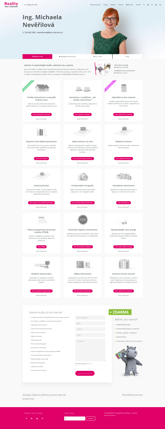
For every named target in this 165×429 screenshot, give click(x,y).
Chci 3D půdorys (123, 203)
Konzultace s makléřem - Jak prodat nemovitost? (45, 321)
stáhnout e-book (120, 73)
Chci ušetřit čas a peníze (123, 114)
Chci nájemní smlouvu (123, 158)
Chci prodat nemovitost (82, 291)
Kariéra (138, 5)
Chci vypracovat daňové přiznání (41, 203)
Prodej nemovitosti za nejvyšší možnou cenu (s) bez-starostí (49, 317)
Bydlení (113, 5)
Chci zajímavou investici (123, 291)
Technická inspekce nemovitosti (40, 355)
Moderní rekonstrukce (37, 363)
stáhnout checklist (121, 67)
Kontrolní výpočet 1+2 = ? (83, 363)
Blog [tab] (127, 56)
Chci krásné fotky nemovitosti (82, 203)
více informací (42, 119)
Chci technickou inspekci (82, 247)
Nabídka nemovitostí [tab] (67, 56)
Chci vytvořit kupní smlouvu (82, 158)
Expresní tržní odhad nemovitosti (40, 329)
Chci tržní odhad (41, 158)
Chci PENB (41, 247)
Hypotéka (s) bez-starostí (38, 325)
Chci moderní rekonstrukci (41, 291)
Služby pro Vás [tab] (37, 56)
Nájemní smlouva (35, 336)
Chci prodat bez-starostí (41, 114)
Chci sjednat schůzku (82, 114)
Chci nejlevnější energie (123, 247)
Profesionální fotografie (37, 344)
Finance (121, 5)
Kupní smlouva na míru (37, 332)
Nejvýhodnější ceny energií (38, 359)
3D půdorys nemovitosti (37, 348)
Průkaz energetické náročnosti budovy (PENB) (44, 351)
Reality (105, 5)
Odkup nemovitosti (36, 366)
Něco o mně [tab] (97, 56)
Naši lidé (129, 4)
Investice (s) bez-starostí (37, 370)
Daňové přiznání (35, 340)
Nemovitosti (96, 4)
